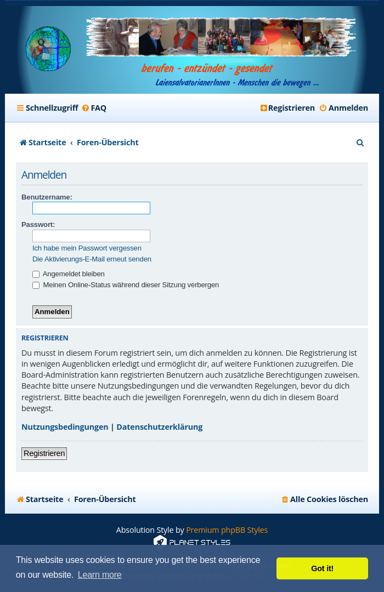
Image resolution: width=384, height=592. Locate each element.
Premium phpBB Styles (227, 530)
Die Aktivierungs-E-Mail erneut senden (91, 259)
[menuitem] (93, 108)
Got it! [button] (322, 568)
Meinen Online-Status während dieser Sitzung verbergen (125, 285)
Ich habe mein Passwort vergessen (87, 248)
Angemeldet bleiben (68, 274)
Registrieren (44, 453)
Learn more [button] (100, 574)
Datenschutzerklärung (159, 427)
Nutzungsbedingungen (65, 427)
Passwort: (38, 224)
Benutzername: (46, 197)
